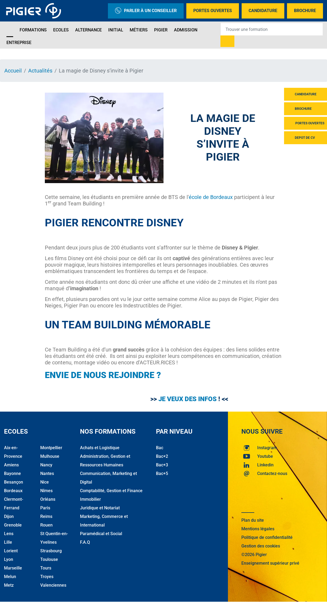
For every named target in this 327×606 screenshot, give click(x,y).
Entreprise (18, 42)
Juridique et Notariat (100, 507)
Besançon (13, 482)
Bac (159, 447)
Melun (10, 576)
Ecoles (61, 29)
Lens (8, 533)
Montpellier (51, 447)
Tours (45, 568)
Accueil (13, 70)
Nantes (47, 473)
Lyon (8, 559)
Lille (8, 542)
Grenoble (13, 525)
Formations (33, 29)
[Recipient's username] (272, 29)
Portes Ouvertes (212, 10)
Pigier (161, 29)
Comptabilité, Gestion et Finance (111, 490)
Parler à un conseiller (146, 10)
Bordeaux (13, 490)
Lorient (11, 550)
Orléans (47, 499)
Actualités (40, 70)
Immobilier (90, 499)
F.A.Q (85, 542)
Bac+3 (162, 464)
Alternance (88, 29)
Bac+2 (162, 456)
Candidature (263, 10)
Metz (9, 585)
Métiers (139, 29)
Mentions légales (257, 528)
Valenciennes (53, 585)
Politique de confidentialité (267, 537)
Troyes (46, 576)
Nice (44, 482)
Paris (45, 507)
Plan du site (252, 520)
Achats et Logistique (99, 447)
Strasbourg (51, 550)
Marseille (13, 568)
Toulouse (49, 559)
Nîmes (46, 490)
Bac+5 (162, 473)
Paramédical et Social (101, 533)
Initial (115, 29)
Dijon (9, 516)
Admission (185, 29)
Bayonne (12, 473)
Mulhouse (49, 456)
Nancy (46, 464)
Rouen (46, 525)
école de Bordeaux (211, 197)
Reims (46, 516)
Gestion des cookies (260, 546)
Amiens (11, 464)
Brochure (305, 10)
